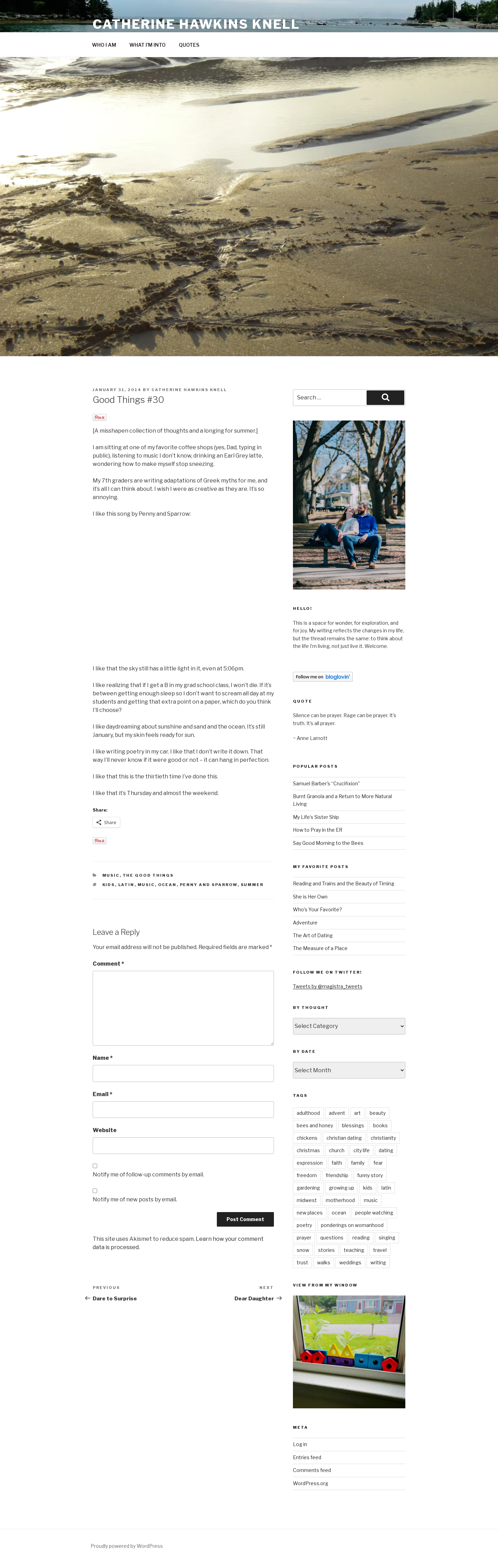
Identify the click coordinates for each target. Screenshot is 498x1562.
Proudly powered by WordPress (127, 1546)
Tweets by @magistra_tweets (327, 986)
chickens (307, 1138)
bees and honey (315, 1125)
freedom (307, 1175)
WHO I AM (104, 45)
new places (310, 1213)
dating (386, 1150)
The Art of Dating (313, 935)
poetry (304, 1225)
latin (126, 884)
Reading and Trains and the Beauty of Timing (343, 883)
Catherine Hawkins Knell (196, 24)
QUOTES (189, 45)
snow (303, 1250)
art (357, 1113)
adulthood (308, 1113)
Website (105, 1130)
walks (323, 1262)
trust (302, 1262)
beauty (378, 1113)
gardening (308, 1188)
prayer (304, 1237)
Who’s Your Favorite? (317, 909)
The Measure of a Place (320, 948)
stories (326, 1250)
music (111, 875)
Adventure (305, 923)
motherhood (340, 1200)
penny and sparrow (209, 884)
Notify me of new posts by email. (135, 1199)
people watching (374, 1213)
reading (361, 1237)
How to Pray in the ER (317, 830)
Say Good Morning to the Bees (328, 843)
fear (378, 1163)
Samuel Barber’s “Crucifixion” (326, 783)
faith (337, 1163)
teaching (354, 1250)
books (380, 1125)
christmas (308, 1150)
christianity (383, 1138)
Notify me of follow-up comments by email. (148, 1174)
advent (337, 1113)
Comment (108, 963)
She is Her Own (310, 897)
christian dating (344, 1138)
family (358, 1163)
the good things (148, 875)
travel (380, 1250)
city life (361, 1150)
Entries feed (307, 1457)
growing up (341, 1188)
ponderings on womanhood (352, 1225)
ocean (167, 884)
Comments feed (312, 1470)
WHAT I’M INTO (147, 45)
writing (378, 1262)
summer (252, 884)
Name (103, 1058)
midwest (307, 1200)
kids (108, 884)
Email (102, 1094)
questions (331, 1237)
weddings (350, 1262)
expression (310, 1163)
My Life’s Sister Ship (316, 817)
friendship (337, 1175)
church (336, 1150)
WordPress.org (310, 1483)
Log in (300, 1444)
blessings (353, 1125)
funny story (370, 1175)
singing (387, 1237)
